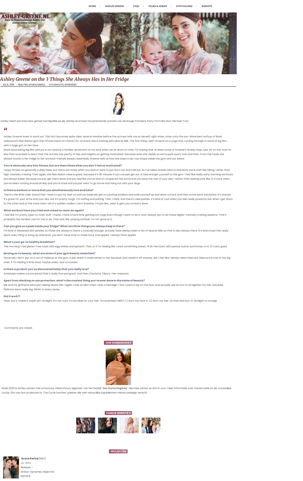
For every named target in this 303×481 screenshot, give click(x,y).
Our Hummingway (115, 388)
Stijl (136, 6)
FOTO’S (25, 476)
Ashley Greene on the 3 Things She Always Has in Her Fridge (64, 79)
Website (207, 6)
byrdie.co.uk (56, 121)
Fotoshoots (56, 84)
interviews (71, 84)
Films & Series (158, 6)
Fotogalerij (184, 6)
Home (92, 6)
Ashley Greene (114, 6)
